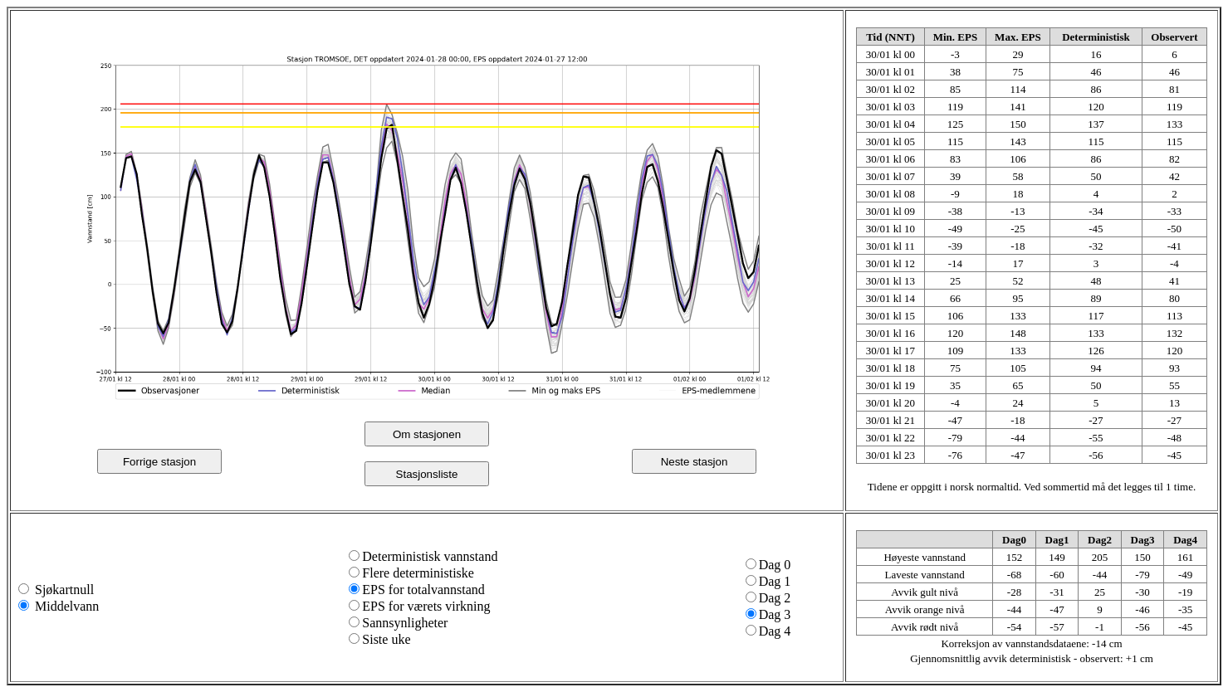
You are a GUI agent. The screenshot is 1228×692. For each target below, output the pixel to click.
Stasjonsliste (427, 474)
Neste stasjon (694, 462)
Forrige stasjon (159, 462)
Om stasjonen (427, 434)
